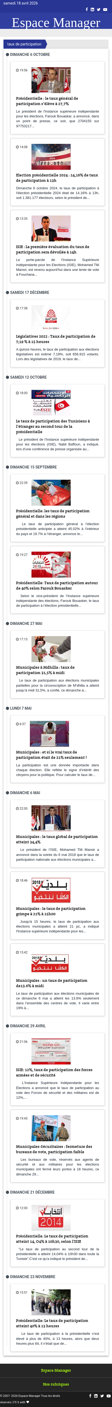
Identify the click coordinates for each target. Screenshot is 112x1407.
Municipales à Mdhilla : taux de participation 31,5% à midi (45, 670)
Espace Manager (56, 22)
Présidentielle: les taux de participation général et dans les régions (53, 513)
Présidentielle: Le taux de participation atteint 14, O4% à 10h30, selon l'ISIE (52, 1238)
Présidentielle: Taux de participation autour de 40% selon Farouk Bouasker (57, 585)
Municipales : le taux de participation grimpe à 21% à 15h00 (51, 911)
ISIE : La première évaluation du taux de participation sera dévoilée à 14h (52, 249)
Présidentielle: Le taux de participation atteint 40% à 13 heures (52, 1323)
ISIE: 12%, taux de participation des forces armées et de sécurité (54, 1072)
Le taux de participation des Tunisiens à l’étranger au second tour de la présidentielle (53, 426)
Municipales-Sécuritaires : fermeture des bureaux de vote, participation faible (54, 1149)
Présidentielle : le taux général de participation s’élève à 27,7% (47, 101)
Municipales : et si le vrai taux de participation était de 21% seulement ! (51, 754)
